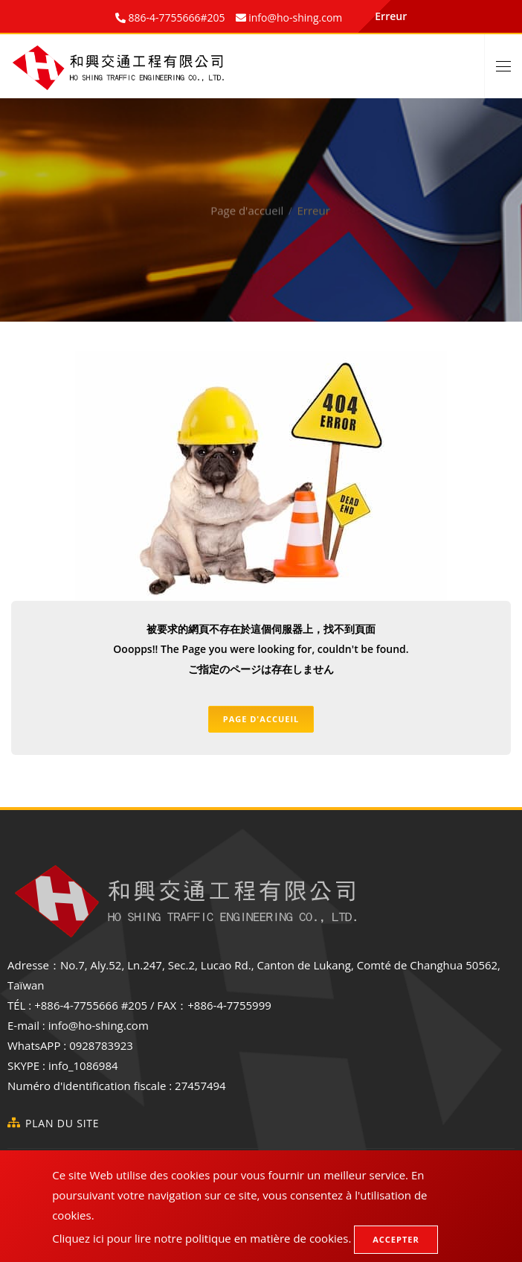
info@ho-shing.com (98, 1025)
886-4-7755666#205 (175, 17)
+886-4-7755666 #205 (90, 1005)
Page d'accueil (246, 198)
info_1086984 (83, 1065)
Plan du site (62, 1123)
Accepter (396, 1239)
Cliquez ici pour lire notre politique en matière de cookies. (201, 1238)
